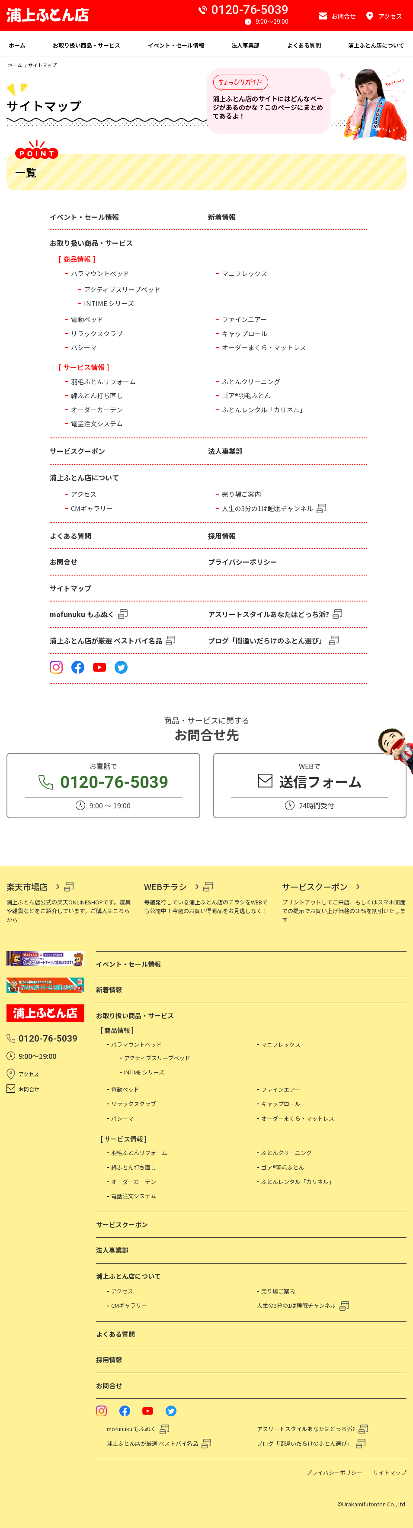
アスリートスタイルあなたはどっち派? (268, 614)
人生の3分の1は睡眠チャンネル (267, 508)
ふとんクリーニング (251, 381)
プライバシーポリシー (242, 562)
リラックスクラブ (97, 333)
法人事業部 (225, 451)
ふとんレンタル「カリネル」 (264, 409)
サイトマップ (70, 588)
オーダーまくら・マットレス (264, 347)
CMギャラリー (92, 508)
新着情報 (222, 217)
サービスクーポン (77, 451)
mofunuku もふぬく (82, 614)
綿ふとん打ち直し (97, 395)
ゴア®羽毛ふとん (246, 395)
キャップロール (244, 333)
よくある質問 (70, 536)
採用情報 (222, 536)
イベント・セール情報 (84, 217)
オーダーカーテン (97, 409)
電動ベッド (87, 319)
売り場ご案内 (241, 494)
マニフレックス (244, 273)
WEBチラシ (165, 887)
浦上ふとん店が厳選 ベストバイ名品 (106, 640)
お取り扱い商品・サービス (91, 243)
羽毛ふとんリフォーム (103, 381)
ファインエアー (244, 319)
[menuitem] (17, 44)
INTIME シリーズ (109, 303)
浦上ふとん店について (84, 477)
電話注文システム (97, 423)
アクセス (83, 494)
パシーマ (84, 347)
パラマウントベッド (100, 273)
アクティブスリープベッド (122, 289)
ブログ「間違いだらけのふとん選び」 (267, 640)
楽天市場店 (27, 887)
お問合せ (63, 562)
